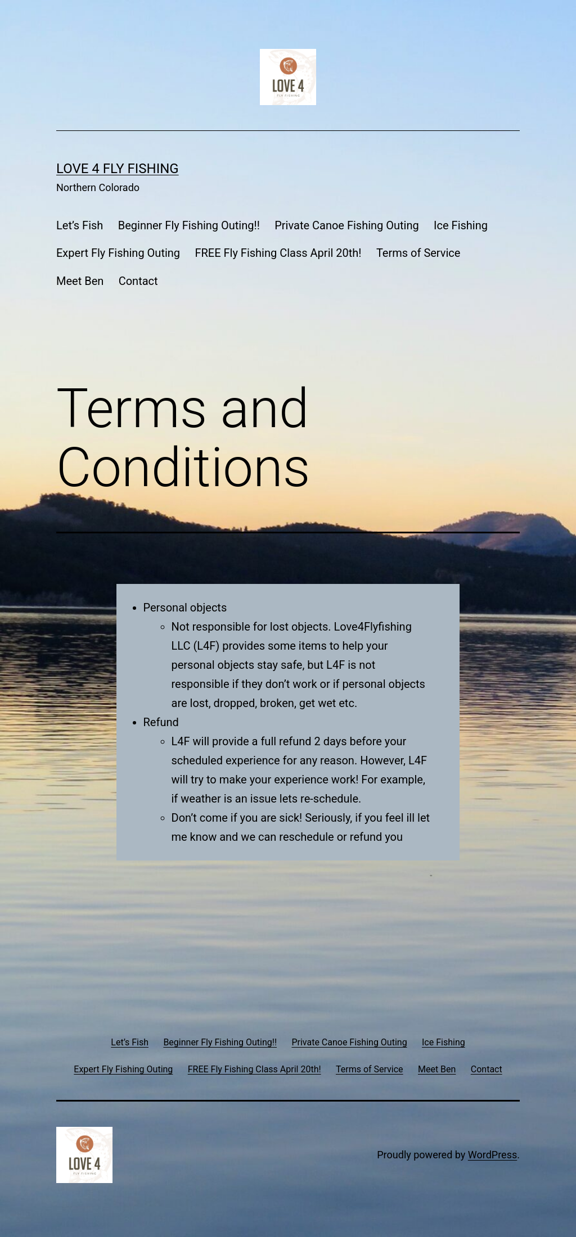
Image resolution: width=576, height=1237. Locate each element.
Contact (138, 281)
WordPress (492, 1155)
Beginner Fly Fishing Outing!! (189, 225)
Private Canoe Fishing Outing (346, 225)
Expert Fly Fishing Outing (118, 253)
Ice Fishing (461, 225)
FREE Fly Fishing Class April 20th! (278, 253)
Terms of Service (418, 253)
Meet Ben (80, 281)
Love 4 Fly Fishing (117, 168)
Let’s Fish (79, 225)
